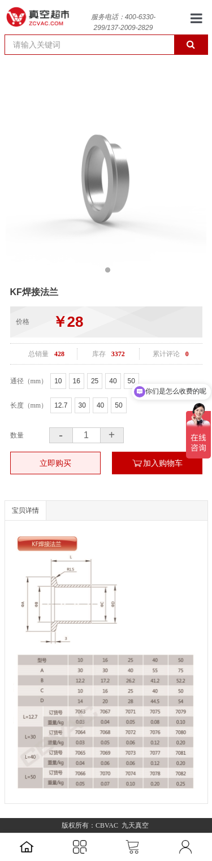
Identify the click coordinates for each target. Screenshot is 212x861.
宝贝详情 (25, 510)
